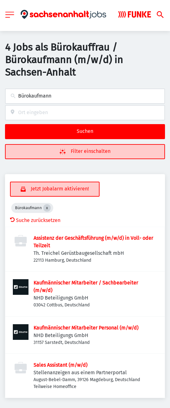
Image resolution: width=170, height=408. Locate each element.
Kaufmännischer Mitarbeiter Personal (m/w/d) (85, 328)
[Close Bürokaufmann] (47, 208)
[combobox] (85, 96)
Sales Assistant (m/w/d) (60, 365)
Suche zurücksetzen (35, 220)
